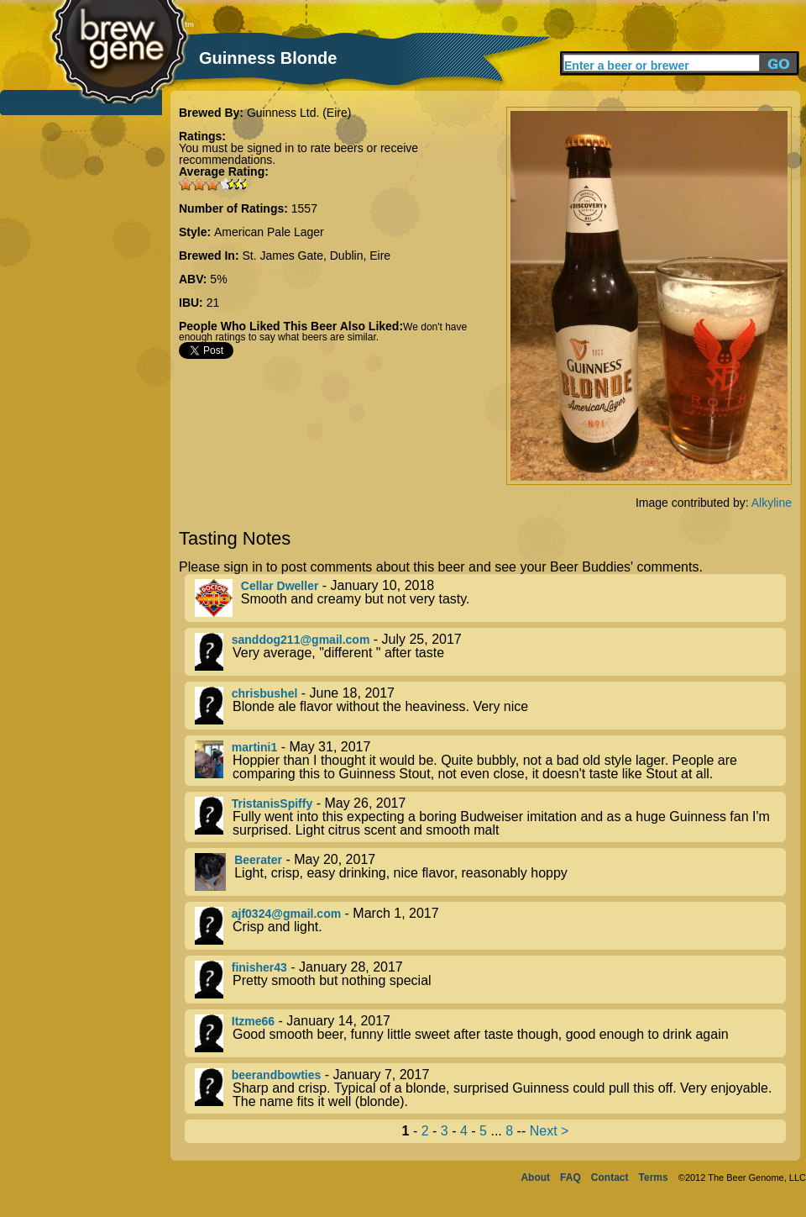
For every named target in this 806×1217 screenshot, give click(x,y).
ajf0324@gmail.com (286, 913)
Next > (549, 1131)
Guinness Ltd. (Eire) (299, 112)
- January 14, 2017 (490, 1033)
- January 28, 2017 (490, 979)
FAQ (570, 1177)
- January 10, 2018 (490, 598)
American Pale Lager (269, 232)
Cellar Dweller (280, 586)
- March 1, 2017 (490, 926)
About (535, 1177)
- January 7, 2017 (490, 1088)
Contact (610, 1177)
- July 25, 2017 (490, 652)
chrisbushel (265, 693)
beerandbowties (277, 1075)
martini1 (254, 747)
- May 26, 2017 (490, 817)
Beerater (258, 860)
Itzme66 (253, 1021)
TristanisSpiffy (272, 803)
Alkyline (771, 502)
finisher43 (259, 967)
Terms (653, 1177)
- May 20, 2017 (490, 872)
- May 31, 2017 (490, 760)
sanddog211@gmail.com (301, 639)
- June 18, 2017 (490, 705)
